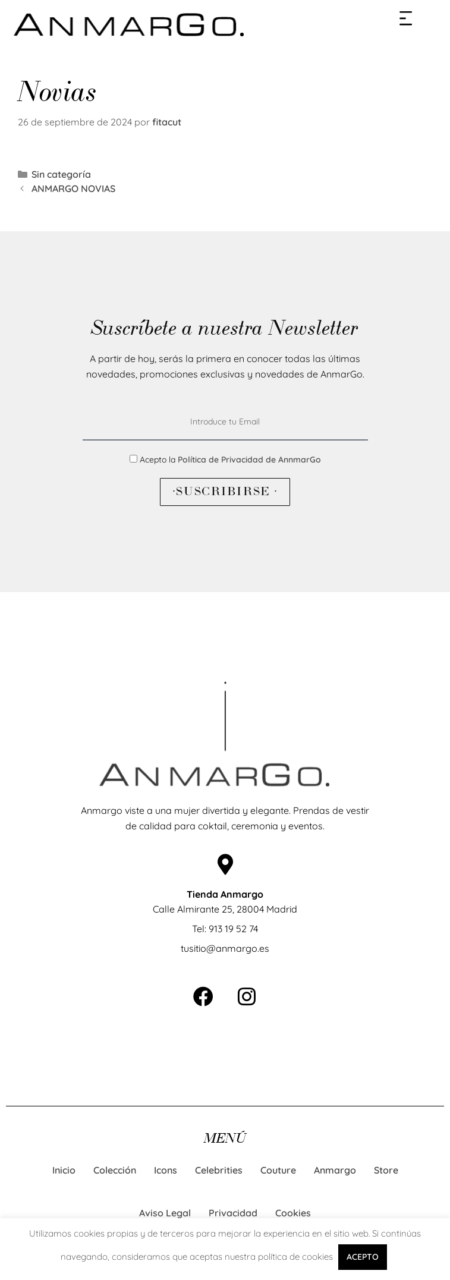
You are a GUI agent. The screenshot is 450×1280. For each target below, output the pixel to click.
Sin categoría (61, 174)
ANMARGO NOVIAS (73, 188)
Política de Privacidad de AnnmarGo (249, 459)
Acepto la (230, 459)
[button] (406, 18)
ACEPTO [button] (363, 1256)
